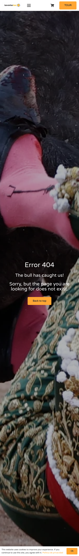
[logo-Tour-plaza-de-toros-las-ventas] (12, 5)
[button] (29, 5)
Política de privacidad (52, 552)
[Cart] (52, 5)
